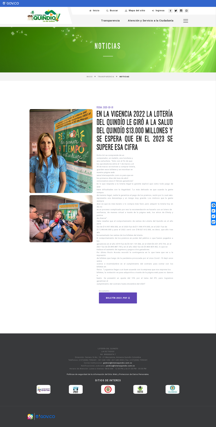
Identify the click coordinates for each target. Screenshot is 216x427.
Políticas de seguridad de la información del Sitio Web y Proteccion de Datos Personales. (108, 374)
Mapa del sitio (137, 10)
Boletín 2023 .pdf (118, 298)
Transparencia (110, 20)
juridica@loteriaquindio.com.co (120, 366)
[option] (43, 389)
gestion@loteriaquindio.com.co (117, 363)
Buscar (114, 10)
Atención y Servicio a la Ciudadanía (150, 20)
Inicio (96, 10)
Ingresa (160, 10)
